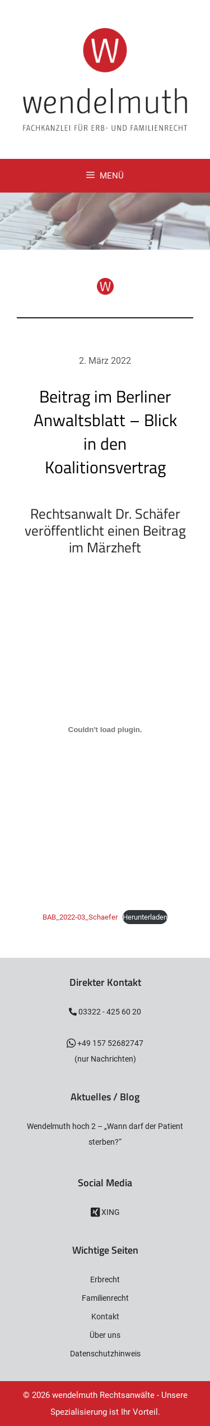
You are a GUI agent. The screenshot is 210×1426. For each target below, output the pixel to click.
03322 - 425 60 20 (109, 1011)
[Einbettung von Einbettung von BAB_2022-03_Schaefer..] (105, 729)
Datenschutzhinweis (105, 1353)
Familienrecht (105, 1298)
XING (110, 1212)
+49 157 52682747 (109, 1043)
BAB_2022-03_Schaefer (80, 917)
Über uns (105, 1335)
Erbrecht (105, 1279)
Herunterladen (145, 917)
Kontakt (105, 1316)
